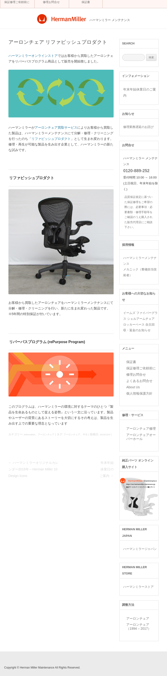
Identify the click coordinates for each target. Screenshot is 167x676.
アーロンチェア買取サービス (56, 127)
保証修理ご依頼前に (17, 2)
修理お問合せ (51, 2)
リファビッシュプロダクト (51, 139)
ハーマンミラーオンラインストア (33, 56)
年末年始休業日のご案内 (107, 469)
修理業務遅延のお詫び (138, 127)
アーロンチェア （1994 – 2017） (138, 626)
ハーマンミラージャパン (140, 549)
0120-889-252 (136, 170)
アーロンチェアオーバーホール (141, 437)
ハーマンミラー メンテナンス (109, 20)
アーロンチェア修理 (141, 428)
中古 (85, 434)
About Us (133, 387)
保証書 (86, 2)
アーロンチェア (46, 434)
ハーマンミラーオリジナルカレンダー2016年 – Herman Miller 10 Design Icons (33, 469)
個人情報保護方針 (139, 393)
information (29, 434)
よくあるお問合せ (139, 381)
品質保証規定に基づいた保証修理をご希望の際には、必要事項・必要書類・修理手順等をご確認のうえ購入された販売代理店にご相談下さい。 (138, 212)
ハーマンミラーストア (138, 587)
